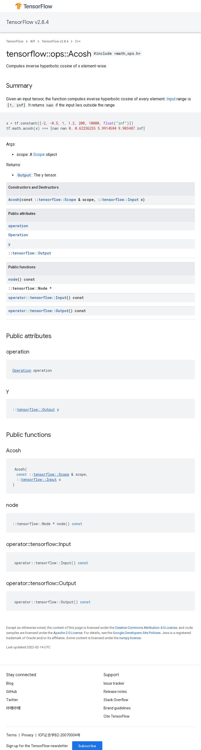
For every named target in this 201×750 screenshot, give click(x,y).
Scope (39, 154)
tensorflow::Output (31, 253)
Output (24, 175)
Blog (9, 683)
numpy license (130, 638)
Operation (18, 234)
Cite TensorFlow (117, 716)
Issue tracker (114, 683)
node (13, 279)
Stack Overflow (116, 700)
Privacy (28, 735)
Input (170, 98)
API (32, 41)
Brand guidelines (117, 708)
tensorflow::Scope (57, 199)
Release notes (115, 692)
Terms (11, 735)
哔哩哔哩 (13, 708)
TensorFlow (14, 41)
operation (18, 225)
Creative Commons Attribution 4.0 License (146, 628)
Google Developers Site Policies (137, 633)
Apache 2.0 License (67, 633)
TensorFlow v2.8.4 (27, 22)
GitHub (11, 692)
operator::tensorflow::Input (37, 297)
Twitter (12, 700)
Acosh (13, 199)
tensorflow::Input (120, 199)
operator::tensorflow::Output (38, 310)
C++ (78, 41)
